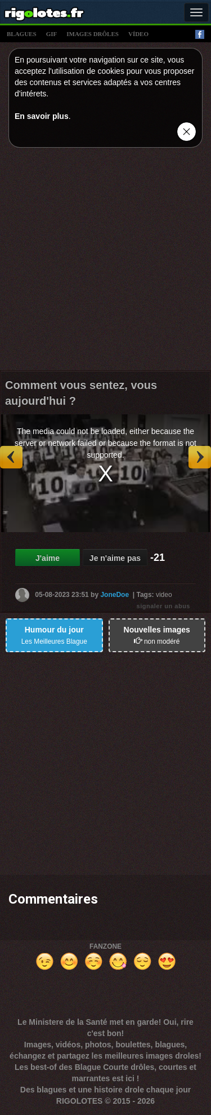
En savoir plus (42, 116)
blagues (22, 33)
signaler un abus (163, 606)
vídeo (138, 33)
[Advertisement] (105, 262)
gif (51, 33)
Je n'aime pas (115, 558)
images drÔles (92, 33)
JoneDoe (114, 595)
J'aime (47, 558)
